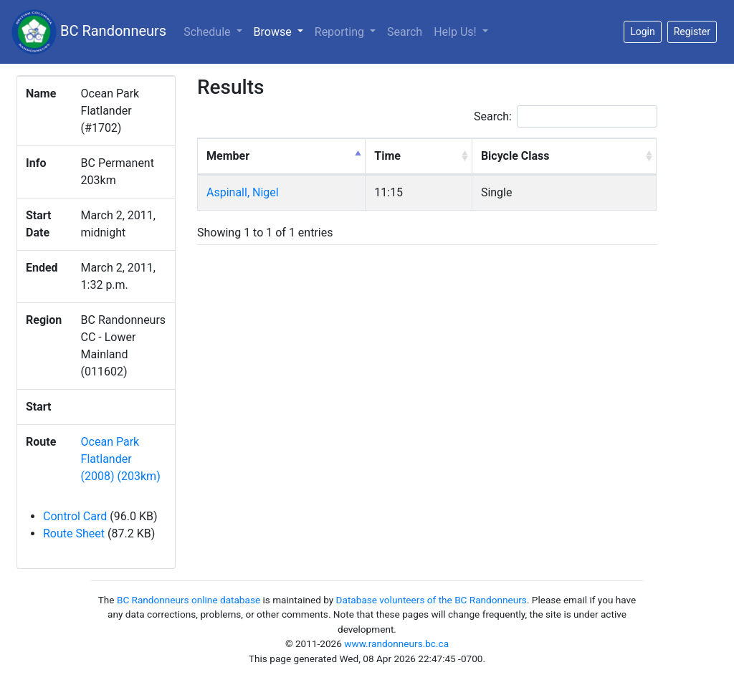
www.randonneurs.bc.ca (396, 643)
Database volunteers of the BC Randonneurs (431, 599)
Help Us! (456, 32)
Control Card (75, 516)
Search (404, 32)
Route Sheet (74, 533)
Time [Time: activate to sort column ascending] (387, 156)
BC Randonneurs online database (188, 599)
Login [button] (642, 31)
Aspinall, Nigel (242, 192)
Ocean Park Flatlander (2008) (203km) (121, 459)
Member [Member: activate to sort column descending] (227, 156)
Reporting (341, 32)
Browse (281, 31)
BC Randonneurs (88, 31)
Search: (565, 116)
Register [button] (692, 31)
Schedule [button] (208, 32)
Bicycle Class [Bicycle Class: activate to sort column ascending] (515, 156)
